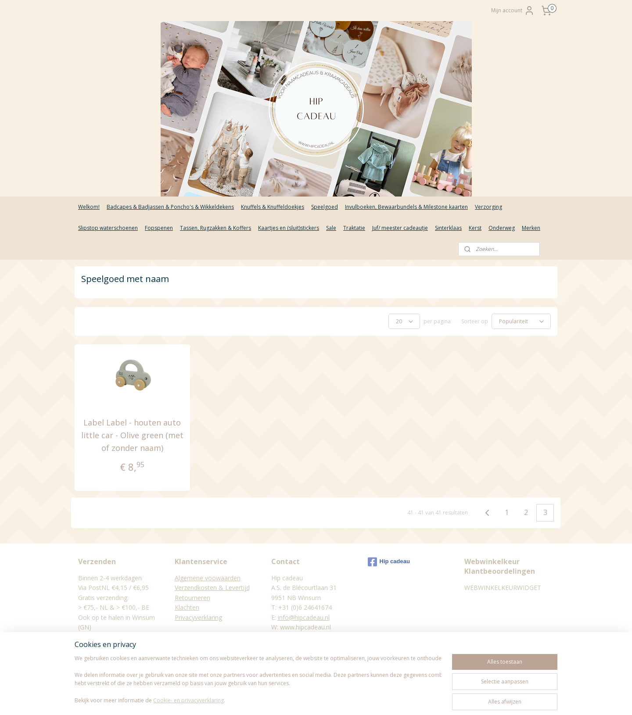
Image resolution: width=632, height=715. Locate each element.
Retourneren (192, 597)
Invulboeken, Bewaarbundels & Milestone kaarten (406, 207)
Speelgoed (324, 207)
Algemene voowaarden (208, 578)
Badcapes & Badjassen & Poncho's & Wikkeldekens (170, 207)
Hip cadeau (389, 562)
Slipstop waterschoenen (108, 228)
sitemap (279, 699)
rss (298, 699)
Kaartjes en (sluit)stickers (288, 228)
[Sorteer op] (521, 321)
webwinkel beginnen (331, 699)
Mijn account (513, 10)
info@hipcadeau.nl (304, 617)
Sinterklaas (448, 228)
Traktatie (354, 228)
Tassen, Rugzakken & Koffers (215, 228)
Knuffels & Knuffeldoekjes (272, 207)
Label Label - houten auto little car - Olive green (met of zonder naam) (132, 435)
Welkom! (89, 207)
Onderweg (501, 228)
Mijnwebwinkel (408, 699)
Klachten (187, 607)
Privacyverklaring (198, 617)
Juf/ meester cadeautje (400, 228)
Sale (331, 228)
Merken (531, 228)
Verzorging (488, 207)
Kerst (475, 228)
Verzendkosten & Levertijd (212, 587)
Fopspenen (159, 228)
